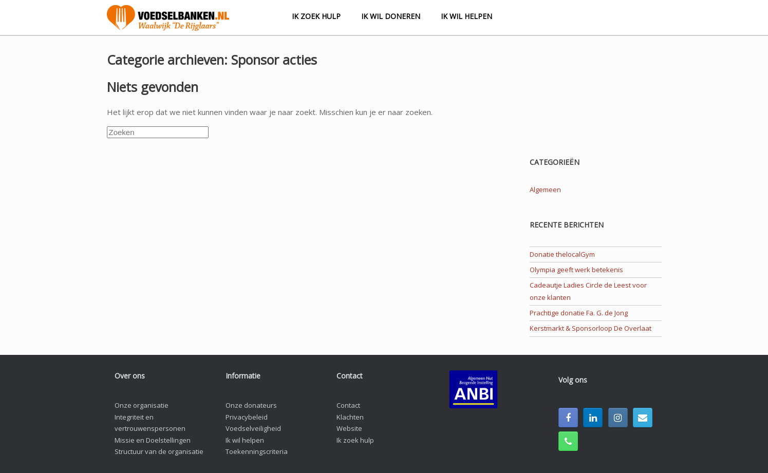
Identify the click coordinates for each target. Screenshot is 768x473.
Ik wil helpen (466, 16)
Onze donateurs (251, 405)
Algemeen (545, 189)
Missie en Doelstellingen (153, 440)
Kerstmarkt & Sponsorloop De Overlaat (590, 328)
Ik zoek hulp (316, 16)
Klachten (350, 417)
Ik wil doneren (390, 16)
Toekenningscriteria (257, 451)
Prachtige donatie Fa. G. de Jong (579, 312)
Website (349, 428)
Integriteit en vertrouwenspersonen (150, 422)
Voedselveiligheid (253, 428)
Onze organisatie (141, 405)
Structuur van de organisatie (159, 451)
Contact (348, 405)
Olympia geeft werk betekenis (576, 269)
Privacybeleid (247, 417)
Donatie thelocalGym (562, 254)
